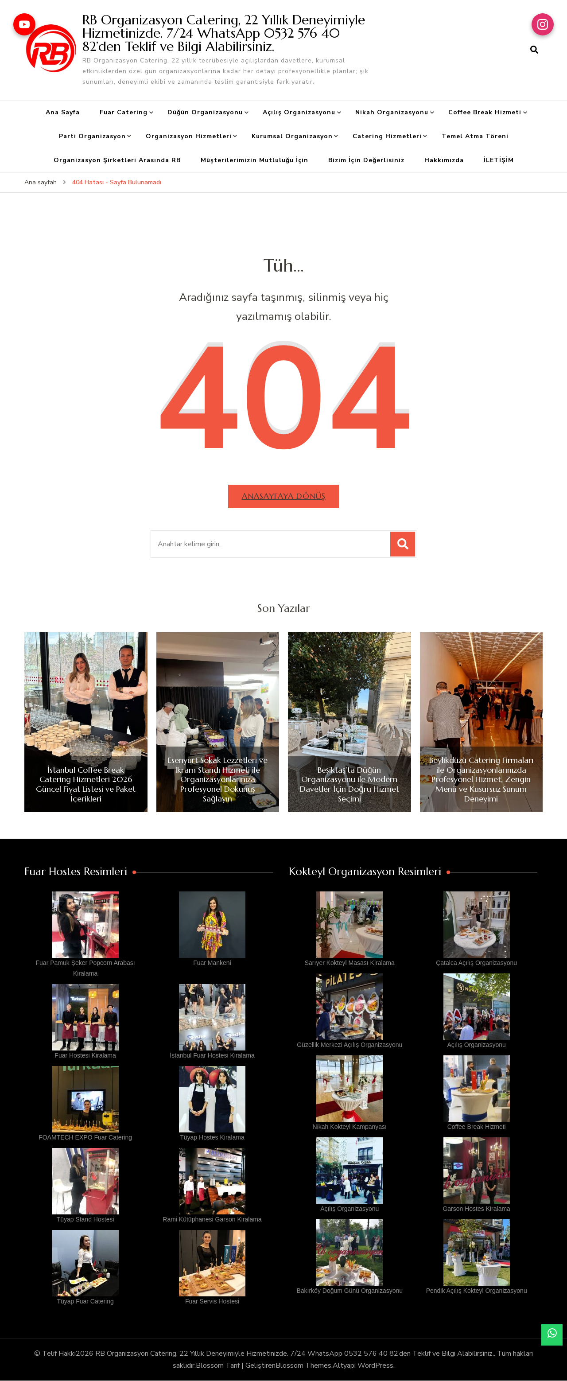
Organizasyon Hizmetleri (189, 136)
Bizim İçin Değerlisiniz (366, 160)
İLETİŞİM (499, 160)
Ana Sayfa (63, 112)
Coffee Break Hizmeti (484, 112)
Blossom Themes (303, 1365)
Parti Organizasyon (92, 136)
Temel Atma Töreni (475, 136)
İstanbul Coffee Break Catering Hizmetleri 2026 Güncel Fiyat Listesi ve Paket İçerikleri (86, 784)
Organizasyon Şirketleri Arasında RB (117, 160)
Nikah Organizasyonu (391, 112)
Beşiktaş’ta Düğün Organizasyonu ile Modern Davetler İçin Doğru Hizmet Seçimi (349, 784)
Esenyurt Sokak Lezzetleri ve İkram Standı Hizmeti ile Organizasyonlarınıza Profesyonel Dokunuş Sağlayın (218, 780)
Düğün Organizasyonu (205, 112)
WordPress (375, 1365)
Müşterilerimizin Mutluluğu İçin (254, 160)
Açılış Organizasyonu (299, 112)
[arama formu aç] (534, 50)
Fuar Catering (124, 112)
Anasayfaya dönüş (283, 496)
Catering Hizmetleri (387, 136)
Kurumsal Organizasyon (292, 136)
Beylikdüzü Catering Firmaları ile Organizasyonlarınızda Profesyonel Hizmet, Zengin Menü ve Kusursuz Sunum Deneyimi (481, 780)
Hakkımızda (444, 160)
